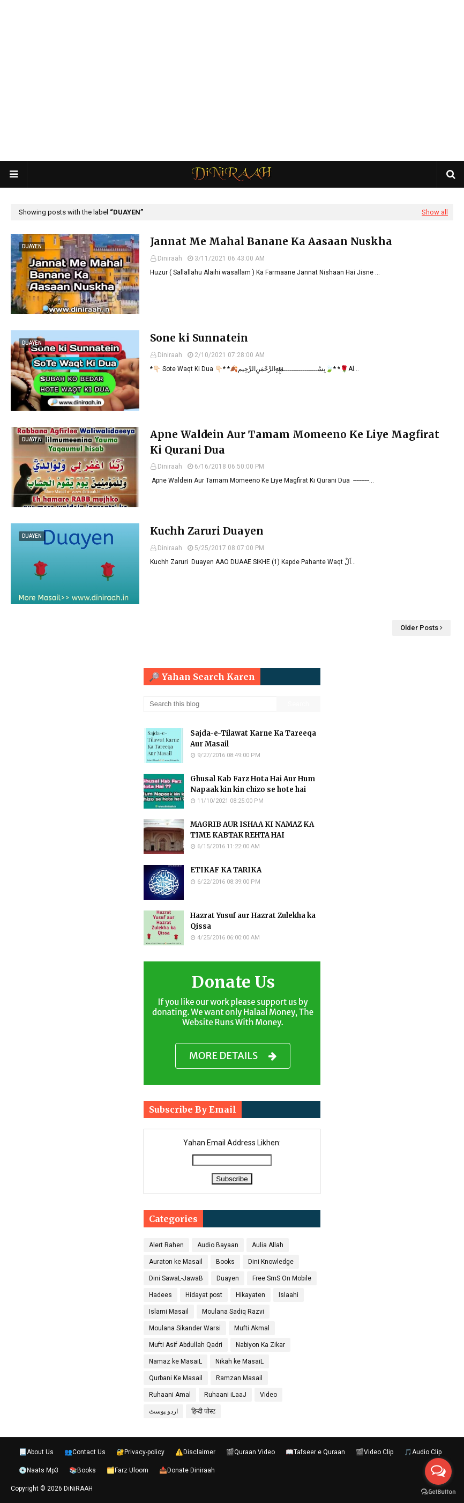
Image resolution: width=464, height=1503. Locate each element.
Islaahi (288, 1295)
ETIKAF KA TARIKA (225, 870)
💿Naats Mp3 (38, 1470)
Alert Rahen (166, 1245)
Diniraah (170, 258)
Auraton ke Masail (176, 1261)
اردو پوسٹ (163, 1411)
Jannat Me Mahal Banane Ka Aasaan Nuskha (271, 241)
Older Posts (419, 628)
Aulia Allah (267, 1245)
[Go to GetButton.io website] (438, 1492)
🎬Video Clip (374, 1452)
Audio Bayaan (217, 1245)
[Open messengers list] (438, 1471)
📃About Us (36, 1452)
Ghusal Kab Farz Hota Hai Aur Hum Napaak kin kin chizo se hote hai (252, 784)
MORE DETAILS (232, 1056)
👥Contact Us (85, 1452)
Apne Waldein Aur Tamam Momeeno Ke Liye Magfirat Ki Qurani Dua (294, 442)
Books (225, 1261)
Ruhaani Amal (170, 1394)
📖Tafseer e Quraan (315, 1452)
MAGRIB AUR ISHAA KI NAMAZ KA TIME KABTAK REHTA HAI (252, 830)
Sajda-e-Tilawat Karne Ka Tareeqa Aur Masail (253, 739)
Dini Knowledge (271, 1261)
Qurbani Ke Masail (176, 1378)
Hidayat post (203, 1295)
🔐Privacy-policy (140, 1452)
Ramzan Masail (239, 1378)
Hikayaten (250, 1295)
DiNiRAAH (78, 1488)
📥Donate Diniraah (187, 1470)
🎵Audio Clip (422, 1452)
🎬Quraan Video (250, 1452)
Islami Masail (169, 1311)
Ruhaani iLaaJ (225, 1394)
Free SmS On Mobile (281, 1278)
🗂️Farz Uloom (127, 1470)
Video (268, 1394)
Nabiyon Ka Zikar (260, 1345)
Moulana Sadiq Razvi (233, 1311)
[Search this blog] (210, 704)
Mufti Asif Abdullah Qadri (185, 1345)
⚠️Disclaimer (195, 1452)
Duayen (227, 1278)
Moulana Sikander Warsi (185, 1328)
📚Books (82, 1470)
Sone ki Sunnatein (199, 337)
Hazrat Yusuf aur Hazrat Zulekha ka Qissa (253, 921)
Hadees (160, 1295)
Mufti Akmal (252, 1328)
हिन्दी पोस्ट (203, 1411)
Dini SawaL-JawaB (176, 1278)
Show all (435, 212)
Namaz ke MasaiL (175, 1361)
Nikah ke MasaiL (239, 1361)
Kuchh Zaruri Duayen (207, 530)
